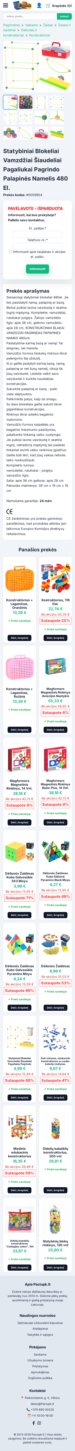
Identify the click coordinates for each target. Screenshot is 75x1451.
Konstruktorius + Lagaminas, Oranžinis (19, 604)
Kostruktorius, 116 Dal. (55, 602)
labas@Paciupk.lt (42, 1403)
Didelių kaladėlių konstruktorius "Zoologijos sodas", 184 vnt (20, 1245)
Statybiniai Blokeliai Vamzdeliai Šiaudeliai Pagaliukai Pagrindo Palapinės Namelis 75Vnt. (19, 1064)
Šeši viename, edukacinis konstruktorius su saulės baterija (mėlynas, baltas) (55, 1062)
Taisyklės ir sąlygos (40, 1334)
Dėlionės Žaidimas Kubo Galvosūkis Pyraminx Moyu (19, 970)
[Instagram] (39, 1423)
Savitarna (40, 1354)
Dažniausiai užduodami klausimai (40, 1323)
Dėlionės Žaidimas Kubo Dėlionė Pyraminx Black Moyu (55, 876)
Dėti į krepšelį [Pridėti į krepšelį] (19, 637)
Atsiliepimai (40, 1328)
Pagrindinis (11, 25)
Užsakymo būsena (40, 1360)
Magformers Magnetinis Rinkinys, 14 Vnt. (19, 784)
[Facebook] (33, 1423)
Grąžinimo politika (40, 1378)
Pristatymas (40, 1366)
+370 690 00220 (42, 1409)
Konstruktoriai (39, 35)
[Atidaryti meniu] (5, 5)
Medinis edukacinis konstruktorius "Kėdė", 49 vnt (19, 1154)
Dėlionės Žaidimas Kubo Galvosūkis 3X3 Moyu (19, 877)
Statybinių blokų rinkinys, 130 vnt (55, 1243)
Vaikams (31, 25)
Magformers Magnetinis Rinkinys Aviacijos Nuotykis (55, 692)
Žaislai (48, 25)
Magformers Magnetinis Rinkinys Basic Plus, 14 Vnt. (55, 784)
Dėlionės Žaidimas (55, 966)
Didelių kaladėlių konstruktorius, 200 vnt (55, 1152)
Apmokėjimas (40, 1372)
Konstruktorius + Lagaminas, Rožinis (19, 692)
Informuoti (37, 269)
